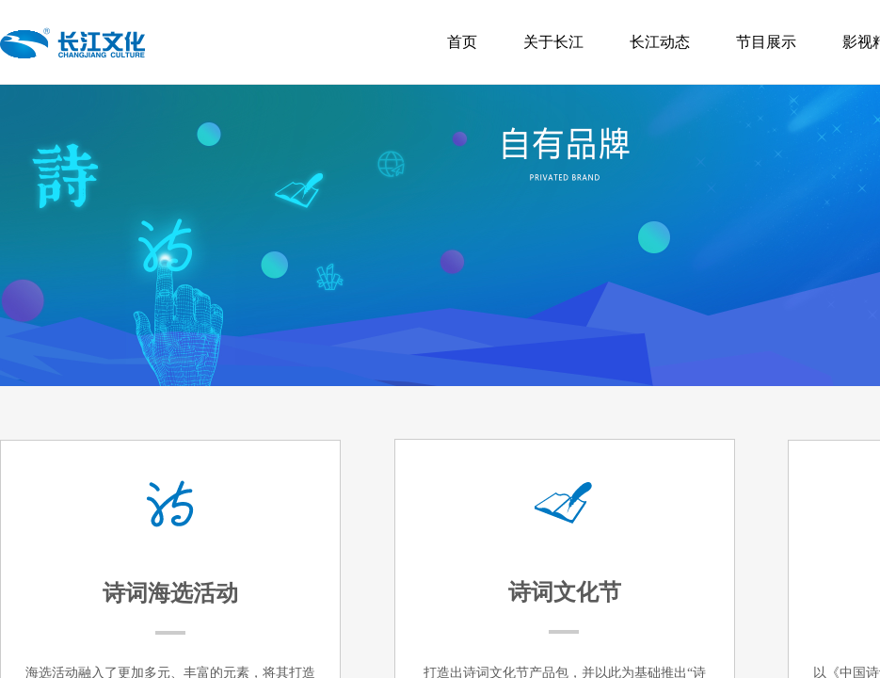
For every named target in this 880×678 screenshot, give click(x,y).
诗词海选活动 (170, 593)
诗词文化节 (564, 592)
